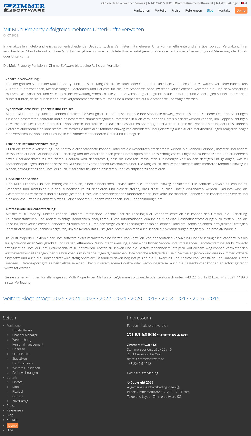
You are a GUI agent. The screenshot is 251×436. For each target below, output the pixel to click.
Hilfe (220, 3)
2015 (214, 298)
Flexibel (17, 391)
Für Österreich (22, 363)
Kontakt (224, 10)
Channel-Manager (24, 335)
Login (233, 3)
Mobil (16, 387)
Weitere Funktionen (26, 368)
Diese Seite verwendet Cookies (123, 3)
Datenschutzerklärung (142, 373)
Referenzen (193, 10)
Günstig (17, 396)
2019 (151, 298)
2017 (182, 298)
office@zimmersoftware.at (194, 3)
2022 (105, 298)
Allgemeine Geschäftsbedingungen (153, 387)
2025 (59, 298)
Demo (241, 10)
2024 (74, 298)
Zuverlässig (20, 401)
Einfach (17, 382)
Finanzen (18, 349)
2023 (89, 298)
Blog (210, 10)
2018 (167, 298)
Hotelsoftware (22, 330)
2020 (136, 298)
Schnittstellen (21, 354)
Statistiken (19, 358)
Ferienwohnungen (25, 372)
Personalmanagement (27, 344)
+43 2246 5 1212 (160, 3)
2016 (198, 298)
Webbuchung (21, 339)
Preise (175, 10)
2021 (120, 298)
